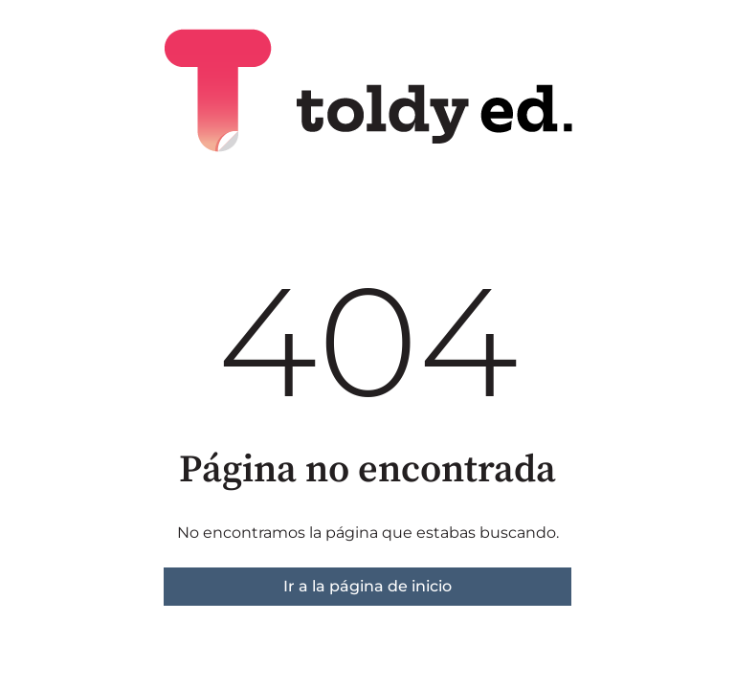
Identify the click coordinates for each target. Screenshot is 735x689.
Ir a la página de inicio (367, 586)
